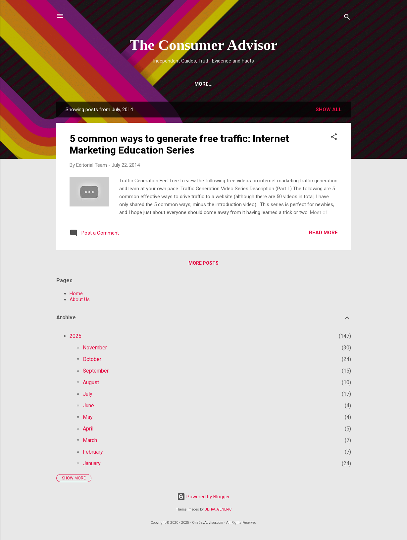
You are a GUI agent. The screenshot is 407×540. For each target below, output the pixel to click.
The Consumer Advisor (203, 45)
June (88, 405)
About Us (80, 299)
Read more (323, 233)
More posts (203, 263)
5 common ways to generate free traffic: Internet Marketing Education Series (179, 144)
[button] (334, 138)
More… (319, 84)
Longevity (284, 84)
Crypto (162, 84)
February (93, 452)
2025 (75, 336)
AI (107, 84)
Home (86, 84)
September (96, 371)
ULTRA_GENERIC (218, 509)
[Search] (347, 18)
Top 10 (131, 84)
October (92, 359)
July (87, 394)
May (88, 417)
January (92, 463)
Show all (329, 109)
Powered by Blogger (203, 497)
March (90, 440)
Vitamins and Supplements (221, 84)
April (88, 429)
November (95, 347)
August (91, 382)
